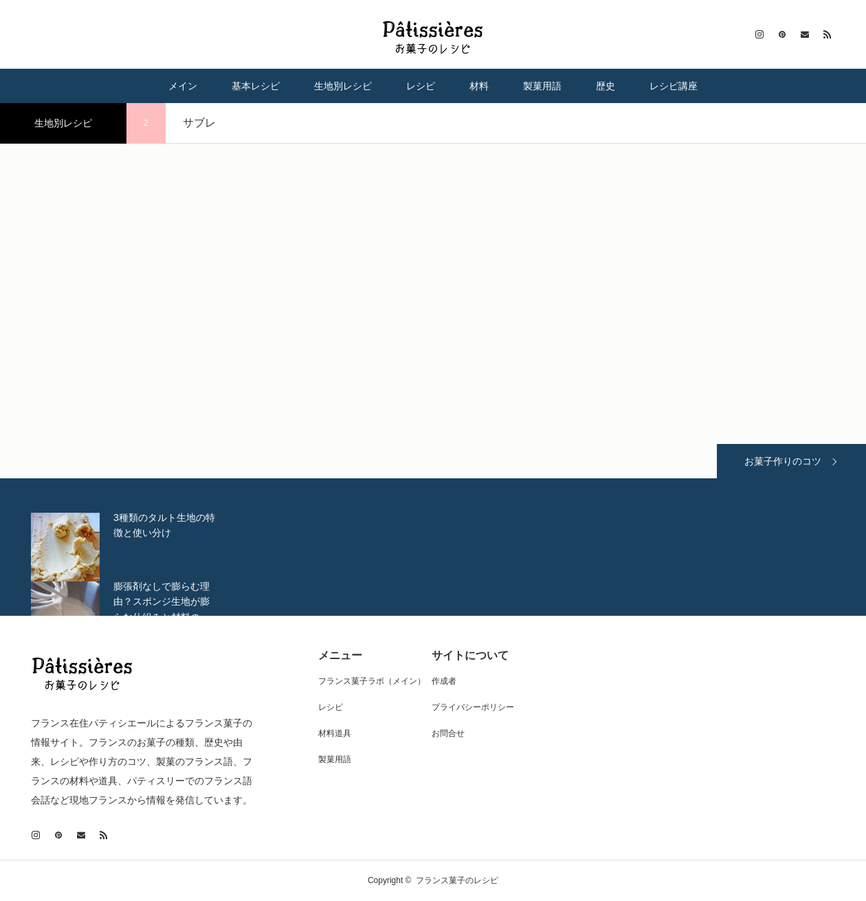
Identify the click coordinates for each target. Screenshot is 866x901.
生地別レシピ (343, 85)
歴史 (605, 85)
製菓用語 (542, 85)
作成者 (444, 681)
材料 (479, 85)
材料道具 (334, 733)
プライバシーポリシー (473, 707)
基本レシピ (256, 85)
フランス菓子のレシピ (457, 880)
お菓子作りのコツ (782, 461)
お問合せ (448, 733)
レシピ (420, 85)
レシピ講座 (674, 85)
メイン (182, 85)
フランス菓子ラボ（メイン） (371, 681)
